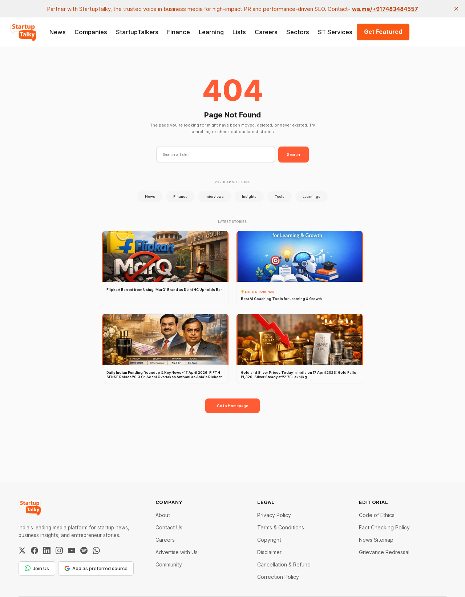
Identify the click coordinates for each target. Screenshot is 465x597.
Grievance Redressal (384, 552)
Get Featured (383, 31)
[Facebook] (34, 550)
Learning (211, 32)
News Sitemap (376, 540)
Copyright (269, 540)
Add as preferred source (96, 568)
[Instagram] (59, 550)
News (57, 32)
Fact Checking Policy (384, 527)
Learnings (311, 197)
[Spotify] (84, 550)
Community (168, 564)
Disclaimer (269, 552)
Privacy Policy (274, 515)
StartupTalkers (137, 32)
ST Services (335, 32)
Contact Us (168, 527)
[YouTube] (71, 550)
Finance (178, 32)
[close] (456, 9)
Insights (249, 197)
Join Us (37, 568)
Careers (266, 32)
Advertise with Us (176, 552)
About (162, 515)
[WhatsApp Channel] (96, 550)
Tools (279, 197)
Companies (90, 32)
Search (293, 154)
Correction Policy (278, 577)
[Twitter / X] (22, 550)
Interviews (215, 197)
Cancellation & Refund (284, 564)
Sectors (297, 32)
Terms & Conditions (280, 527)
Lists (239, 32)
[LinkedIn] (46, 550)
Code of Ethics (377, 515)
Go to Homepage (232, 406)
